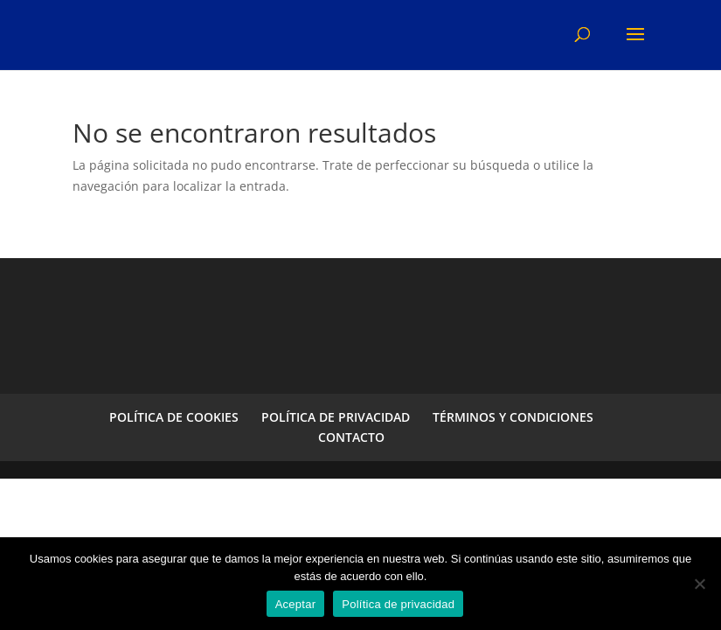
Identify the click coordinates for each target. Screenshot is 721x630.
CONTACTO (351, 437)
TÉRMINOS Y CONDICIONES (513, 417)
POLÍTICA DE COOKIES (174, 417)
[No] (699, 583)
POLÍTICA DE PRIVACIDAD (335, 417)
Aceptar (295, 604)
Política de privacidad (398, 604)
